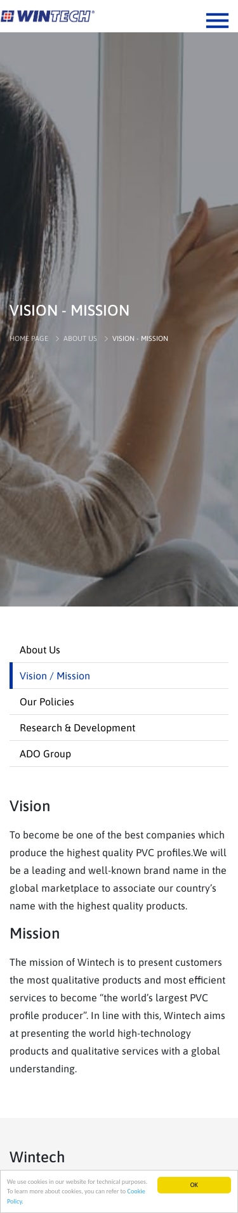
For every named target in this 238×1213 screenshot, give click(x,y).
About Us (40, 649)
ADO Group (45, 753)
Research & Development (77, 727)
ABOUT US (80, 338)
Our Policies (47, 701)
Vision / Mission (55, 675)
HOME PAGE (29, 338)
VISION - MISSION (140, 338)
